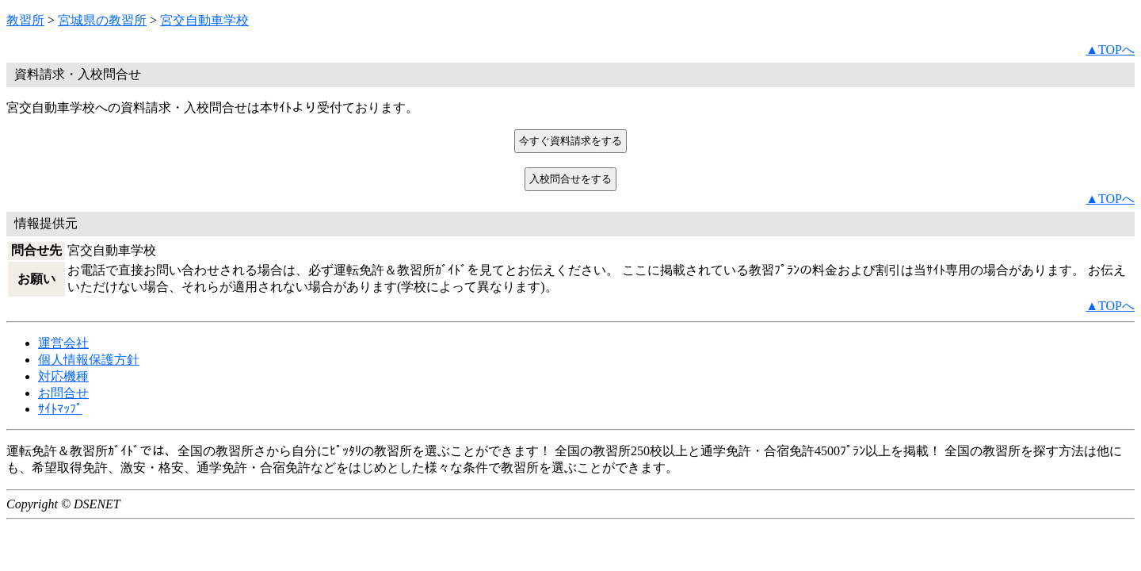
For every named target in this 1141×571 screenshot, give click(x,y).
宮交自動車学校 (204, 20)
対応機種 (63, 376)
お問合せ (63, 393)
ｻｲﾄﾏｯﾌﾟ (60, 409)
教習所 (25, 20)
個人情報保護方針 (88, 359)
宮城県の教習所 (102, 20)
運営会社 (63, 343)
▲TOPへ (1110, 49)
